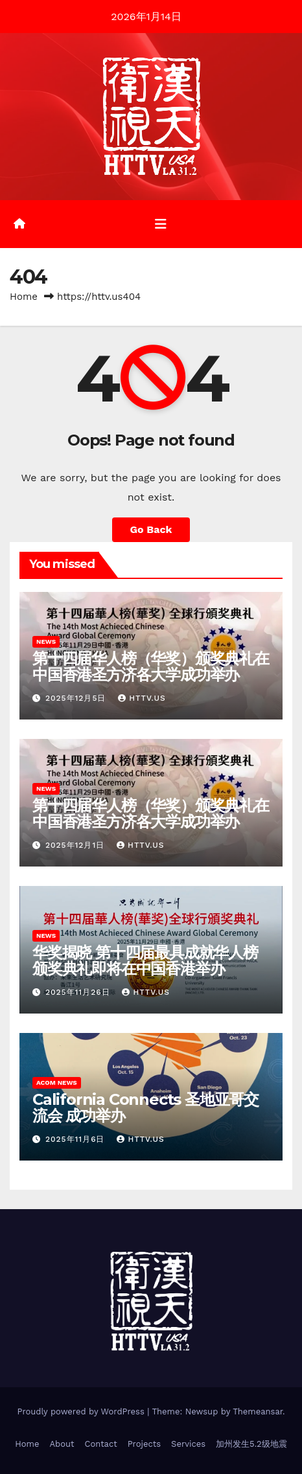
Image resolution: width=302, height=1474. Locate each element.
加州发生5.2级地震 (251, 1444)
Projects (144, 1444)
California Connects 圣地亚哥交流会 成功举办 (145, 1107)
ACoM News (56, 1082)
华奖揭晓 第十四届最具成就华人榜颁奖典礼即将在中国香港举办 (145, 960)
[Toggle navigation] (160, 224)
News (46, 641)
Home (24, 296)
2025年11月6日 (76, 1139)
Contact (100, 1444)
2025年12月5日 (77, 698)
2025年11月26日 (79, 992)
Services (188, 1444)
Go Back (151, 529)
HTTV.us (141, 698)
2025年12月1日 (76, 845)
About (61, 1444)
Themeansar (258, 1411)
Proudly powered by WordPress (82, 1411)
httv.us (145, 992)
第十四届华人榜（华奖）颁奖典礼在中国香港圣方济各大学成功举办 (150, 666)
